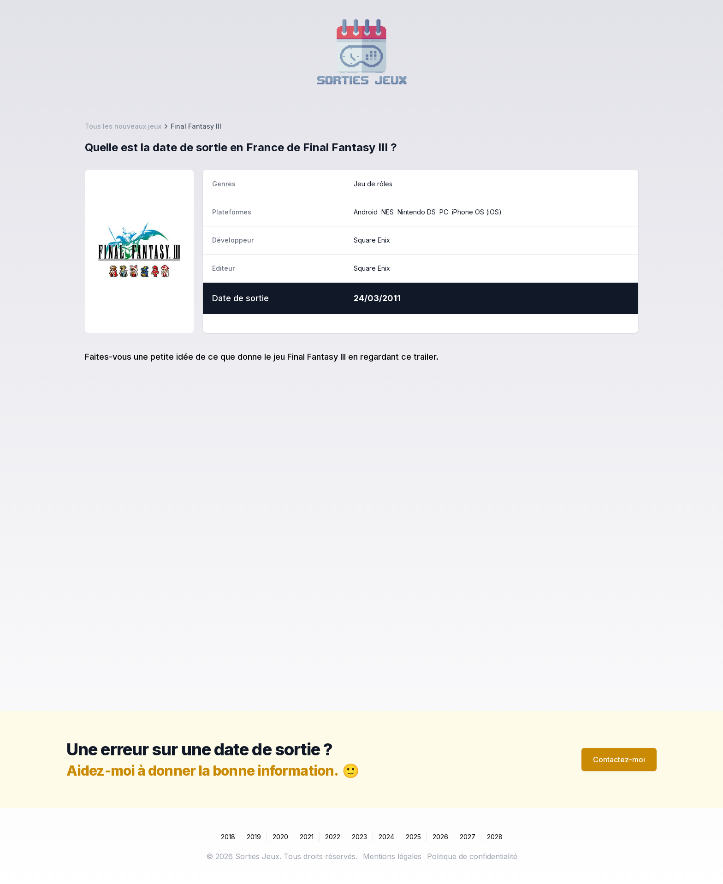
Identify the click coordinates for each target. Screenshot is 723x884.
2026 (440, 837)
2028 (495, 837)
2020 (280, 837)
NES (387, 212)
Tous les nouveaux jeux (123, 126)
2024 (386, 837)
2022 (332, 837)
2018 (228, 837)
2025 (413, 837)
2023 (359, 837)
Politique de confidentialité (472, 856)
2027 (467, 837)
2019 (254, 837)
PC (443, 212)
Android (366, 212)
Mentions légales (392, 856)
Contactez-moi (619, 759)
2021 (307, 837)
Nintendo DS (416, 212)
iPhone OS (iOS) (477, 212)
